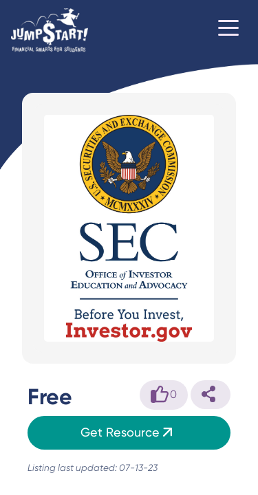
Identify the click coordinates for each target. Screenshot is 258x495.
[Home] (49, 30)
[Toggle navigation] (228, 30)
